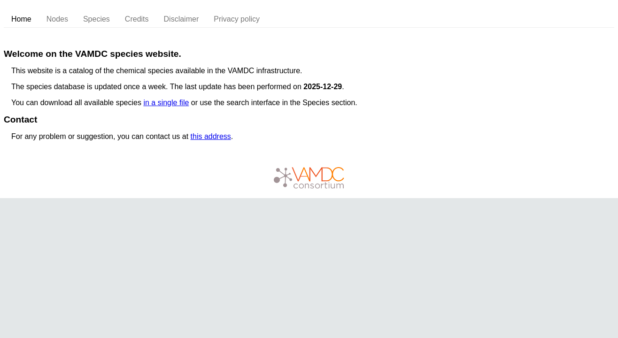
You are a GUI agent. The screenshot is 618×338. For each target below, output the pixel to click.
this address (211, 136)
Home (21, 19)
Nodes (57, 19)
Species (96, 19)
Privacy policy (237, 19)
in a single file (166, 103)
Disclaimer (181, 19)
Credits (137, 19)
